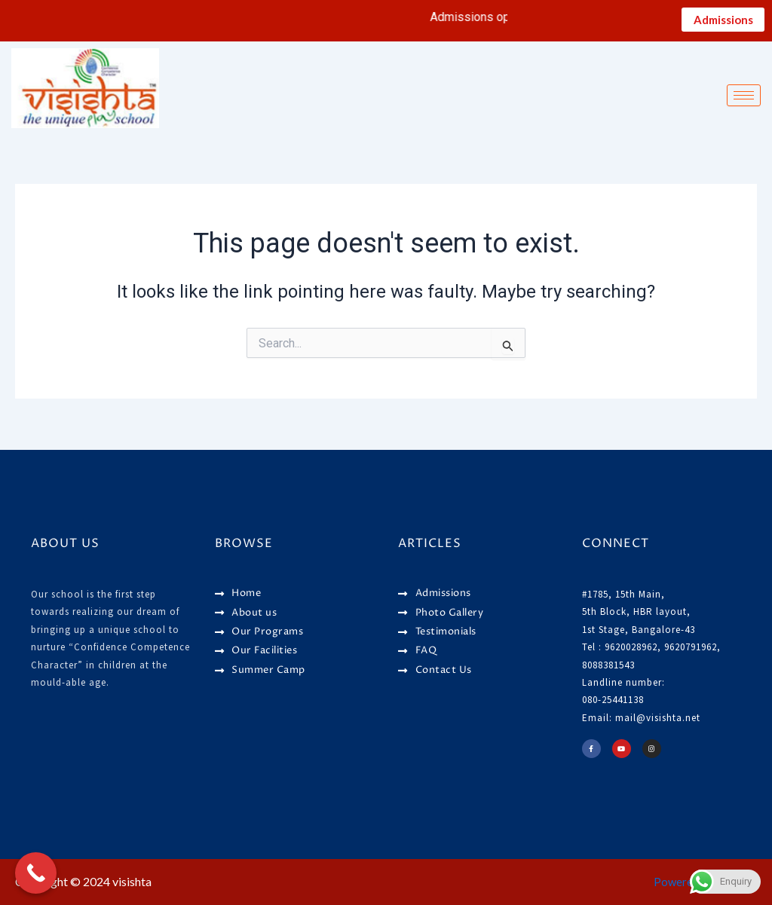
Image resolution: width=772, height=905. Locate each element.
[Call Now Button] (36, 873)
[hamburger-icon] (744, 99)
